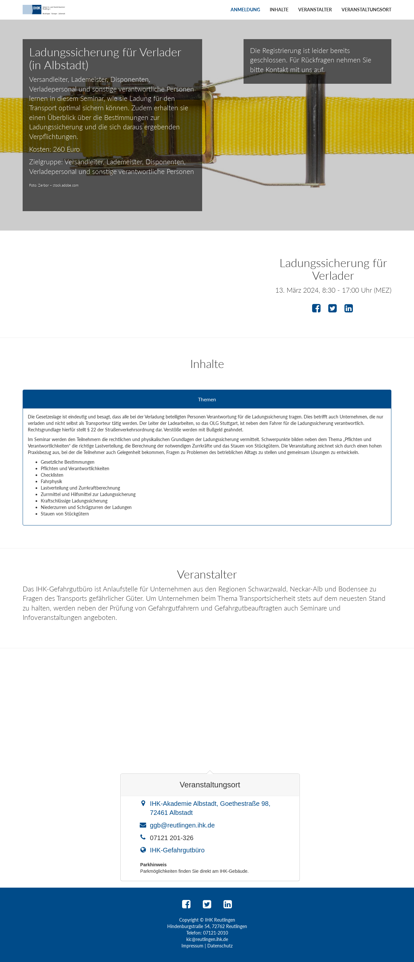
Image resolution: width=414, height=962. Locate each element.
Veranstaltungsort (366, 9)
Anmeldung (245, 9)
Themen (207, 399)
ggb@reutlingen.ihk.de (182, 825)
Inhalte (279, 9)
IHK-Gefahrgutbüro (177, 850)
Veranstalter (315, 9)
